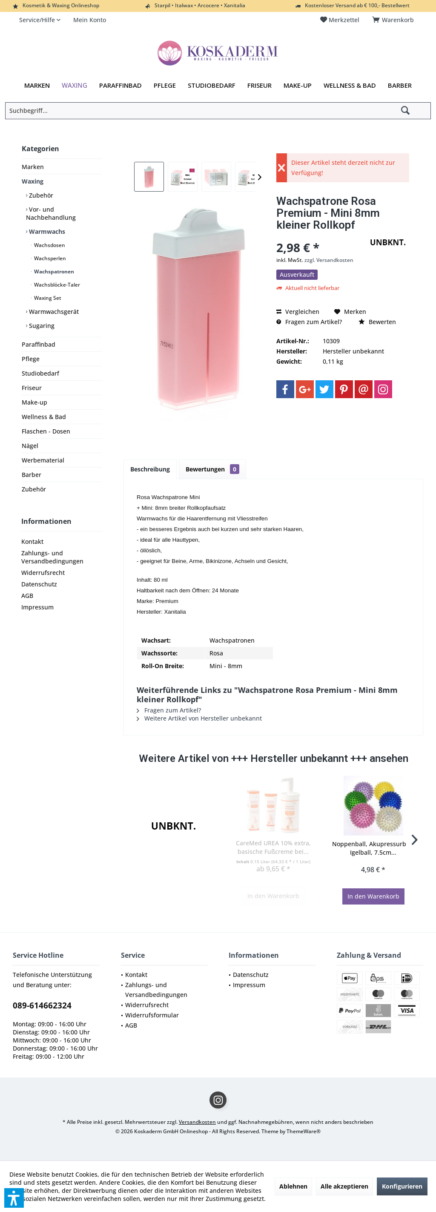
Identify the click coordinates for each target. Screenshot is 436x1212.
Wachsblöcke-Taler (56, 284)
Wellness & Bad (44, 417)
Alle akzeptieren (344, 1186)
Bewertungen (212, 469)
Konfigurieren (402, 1186)
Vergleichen (297, 311)
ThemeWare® (304, 1131)
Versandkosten (197, 1122)
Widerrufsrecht (43, 573)
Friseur (32, 388)
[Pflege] (165, 85)
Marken (33, 167)
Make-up (34, 402)
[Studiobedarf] (211, 85)
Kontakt (32, 541)
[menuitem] (394, 20)
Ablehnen (293, 1186)
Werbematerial (43, 460)
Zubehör (40, 195)
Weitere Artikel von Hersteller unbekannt (199, 718)
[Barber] (400, 85)
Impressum (37, 607)
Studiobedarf (40, 373)
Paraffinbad (38, 344)
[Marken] (37, 85)
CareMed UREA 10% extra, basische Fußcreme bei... (273, 847)
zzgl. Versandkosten (328, 260)
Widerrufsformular (152, 1015)
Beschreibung (150, 469)
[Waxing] (74, 85)
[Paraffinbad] (120, 85)
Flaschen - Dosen (46, 431)
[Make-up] (298, 85)
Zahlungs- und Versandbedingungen (52, 557)
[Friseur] (259, 85)
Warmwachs (46, 231)
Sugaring (40, 326)
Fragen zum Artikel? (309, 322)
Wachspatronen (53, 271)
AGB (27, 596)
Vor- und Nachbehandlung (51, 213)
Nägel (30, 446)
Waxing (32, 181)
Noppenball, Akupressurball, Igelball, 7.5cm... (373, 848)
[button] (14, 1198)
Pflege (31, 359)
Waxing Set (47, 298)
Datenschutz (39, 584)
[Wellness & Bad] (350, 85)
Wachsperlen (49, 258)
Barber (31, 475)
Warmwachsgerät (53, 311)
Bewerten (377, 322)
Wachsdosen (49, 245)
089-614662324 (42, 1005)
